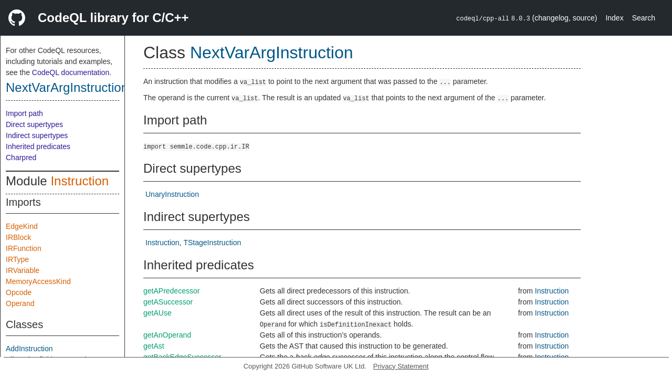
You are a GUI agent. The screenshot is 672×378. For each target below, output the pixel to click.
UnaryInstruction (172, 194)
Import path (24, 113)
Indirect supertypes (37, 135)
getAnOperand (167, 335)
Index (614, 18)
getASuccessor (168, 302)
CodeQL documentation (70, 72)
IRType (17, 259)
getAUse (157, 313)
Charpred (21, 157)
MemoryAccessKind (38, 281)
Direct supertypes (34, 124)
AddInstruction (29, 348)
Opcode (19, 292)
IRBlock (18, 237)
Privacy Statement (401, 366)
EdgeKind (22, 226)
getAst (153, 346)
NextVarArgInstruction (67, 87)
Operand (20, 303)
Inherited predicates (38, 146)
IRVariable (22, 270)
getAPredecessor (171, 291)
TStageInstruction (212, 242)
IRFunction (23, 248)
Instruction (79, 181)
